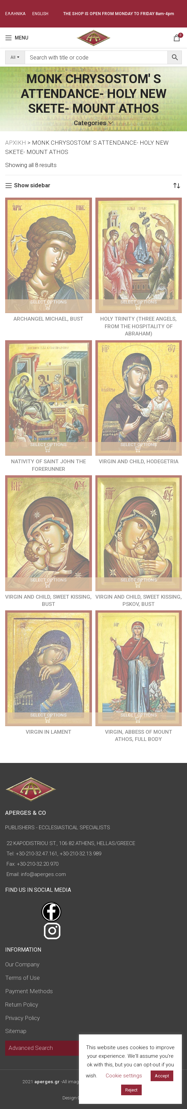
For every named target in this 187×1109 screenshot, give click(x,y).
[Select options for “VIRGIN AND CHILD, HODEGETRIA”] (138, 449)
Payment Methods (29, 991)
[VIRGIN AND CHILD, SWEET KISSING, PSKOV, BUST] (138, 533)
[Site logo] (93, 37)
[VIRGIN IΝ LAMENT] (48, 668)
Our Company (22, 964)
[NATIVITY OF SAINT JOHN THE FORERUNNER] (48, 398)
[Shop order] (177, 185)
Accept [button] (162, 1075)
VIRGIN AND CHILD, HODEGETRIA (138, 461)
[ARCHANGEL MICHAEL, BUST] (48, 255)
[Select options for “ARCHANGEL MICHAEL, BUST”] (48, 306)
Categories (90, 123)
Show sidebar (32, 185)
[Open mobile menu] (17, 38)
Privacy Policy (22, 1017)
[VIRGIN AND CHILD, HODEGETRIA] (138, 398)
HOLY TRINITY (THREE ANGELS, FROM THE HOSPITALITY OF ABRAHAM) (138, 326)
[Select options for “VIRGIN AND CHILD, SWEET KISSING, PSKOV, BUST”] (138, 584)
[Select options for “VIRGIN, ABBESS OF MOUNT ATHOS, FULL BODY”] (138, 719)
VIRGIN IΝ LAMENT (48, 732)
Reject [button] (131, 1090)
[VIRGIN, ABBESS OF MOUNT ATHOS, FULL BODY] (138, 668)
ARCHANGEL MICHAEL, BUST (48, 319)
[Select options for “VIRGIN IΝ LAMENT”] (48, 719)
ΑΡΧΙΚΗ (15, 142)
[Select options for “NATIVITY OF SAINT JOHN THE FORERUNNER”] (48, 449)
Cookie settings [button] (124, 1076)
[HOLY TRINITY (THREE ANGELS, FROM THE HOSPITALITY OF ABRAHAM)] (138, 255)
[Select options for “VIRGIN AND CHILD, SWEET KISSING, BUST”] (48, 584)
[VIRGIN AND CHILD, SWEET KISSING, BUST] (48, 533)
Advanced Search (31, 1047)
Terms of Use (22, 977)
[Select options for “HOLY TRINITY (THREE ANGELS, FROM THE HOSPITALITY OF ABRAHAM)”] (138, 306)
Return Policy (21, 1004)
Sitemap (15, 1031)
